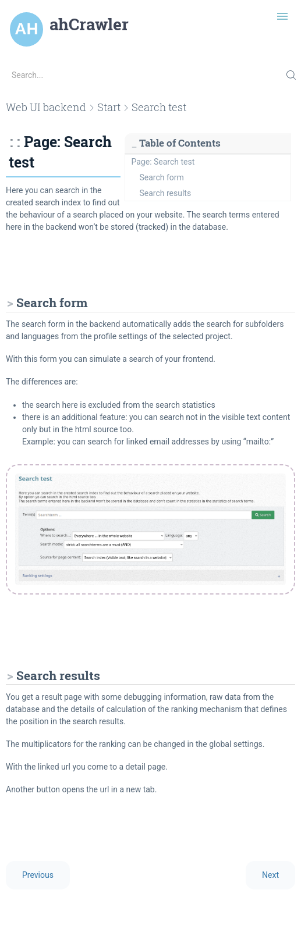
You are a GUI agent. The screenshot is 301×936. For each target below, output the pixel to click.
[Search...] (150, 75)
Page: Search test (163, 161)
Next (270, 875)
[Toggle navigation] (282, 16)
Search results (166, 193)
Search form (162, 177)
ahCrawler (89, 24)
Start (109, 107)
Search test (159, 107)
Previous (38, 875)
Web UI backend (46, 107)
